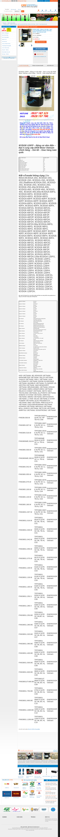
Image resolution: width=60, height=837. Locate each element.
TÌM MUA (33, 817)
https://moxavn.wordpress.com (40, 56)
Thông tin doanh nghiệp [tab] (37, 65)
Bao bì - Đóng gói (5, 33)
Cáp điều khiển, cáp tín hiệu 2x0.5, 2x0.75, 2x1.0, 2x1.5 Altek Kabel (51, 795)
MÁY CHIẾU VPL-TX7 (54, 777)
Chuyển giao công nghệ (6, 45)
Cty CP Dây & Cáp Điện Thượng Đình (39, 797)
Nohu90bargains (16, 797)
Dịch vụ (46, 11)
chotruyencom (16, 787)
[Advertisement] (38, 740)
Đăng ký (47, 0)
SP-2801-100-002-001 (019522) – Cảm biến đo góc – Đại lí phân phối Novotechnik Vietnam (30, 761)
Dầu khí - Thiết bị (5, 49)
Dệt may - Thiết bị (5, 54)
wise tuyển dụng (48, 791)
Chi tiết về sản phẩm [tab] (23, 65)
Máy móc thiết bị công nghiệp (40, 51)
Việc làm (38, 11)
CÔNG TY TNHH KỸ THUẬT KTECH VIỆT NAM (24, 788)
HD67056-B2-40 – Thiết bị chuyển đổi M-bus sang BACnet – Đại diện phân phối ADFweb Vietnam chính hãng (38, 761)
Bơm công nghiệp (5, 37)
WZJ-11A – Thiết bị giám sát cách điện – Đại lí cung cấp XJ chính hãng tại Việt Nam (22, 761)
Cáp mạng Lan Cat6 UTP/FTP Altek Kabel (51, 782)
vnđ (38, 39)
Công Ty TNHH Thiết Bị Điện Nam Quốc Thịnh (32, 788)
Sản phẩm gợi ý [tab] (50, 65)
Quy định (59, 8)
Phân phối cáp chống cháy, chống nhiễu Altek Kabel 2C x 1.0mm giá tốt (51, 800)
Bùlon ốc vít (4, 39)
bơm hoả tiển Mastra (46, 776)
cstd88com (7, 787)
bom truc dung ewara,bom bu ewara (20, 777)
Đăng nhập (40, 0)
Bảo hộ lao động (5, 35)
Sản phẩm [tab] (7, 9)
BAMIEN (4, 817)
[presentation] (54, 751)
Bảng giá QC (59, 12)
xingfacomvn (7, 797)
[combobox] (20, 11)
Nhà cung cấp (50, 11)
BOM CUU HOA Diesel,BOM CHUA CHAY (37, 777)
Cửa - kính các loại (5, 47)
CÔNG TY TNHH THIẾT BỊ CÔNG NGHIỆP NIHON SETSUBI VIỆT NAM (32, 797)
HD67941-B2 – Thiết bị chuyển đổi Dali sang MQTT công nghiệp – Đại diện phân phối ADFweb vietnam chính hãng (54, 761)
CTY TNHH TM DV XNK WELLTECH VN (39, 788)
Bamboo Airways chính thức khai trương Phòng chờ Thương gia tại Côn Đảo (51, 820)
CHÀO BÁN (19, 817)
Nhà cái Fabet (47, 786)
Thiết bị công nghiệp (33, 26)
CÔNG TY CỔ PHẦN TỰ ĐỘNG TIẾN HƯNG (25, 797)
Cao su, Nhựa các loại (6, 43)
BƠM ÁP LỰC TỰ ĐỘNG (29, 777)
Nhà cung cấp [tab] (13, 9)
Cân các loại (4, 41)
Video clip (55, 11)
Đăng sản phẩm (54, 0)
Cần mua (42, 11)
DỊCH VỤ (47, 817)
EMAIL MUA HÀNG (41, 41)
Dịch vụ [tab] (19, 9)
